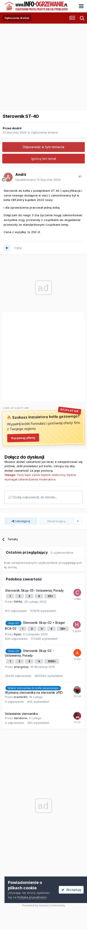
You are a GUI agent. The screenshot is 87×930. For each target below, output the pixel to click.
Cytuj (17, 248)
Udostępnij (21, 521)
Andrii (16, 128)
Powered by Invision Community (43, 905)
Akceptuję (71, 890)
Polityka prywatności (32, 897)
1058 (52, 661)
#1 (80, 176)
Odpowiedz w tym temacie (43, 147)
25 (50, 596)
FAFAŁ (18, 601)
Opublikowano (38, 179)
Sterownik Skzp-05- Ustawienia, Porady (34, 590)
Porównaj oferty (23, 438)
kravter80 (20, 697)
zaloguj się (61, 466)
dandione (20, 718)
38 (62, 628)
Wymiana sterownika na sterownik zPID (34, 692)
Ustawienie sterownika (21, 714)
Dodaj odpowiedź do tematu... (33, 497)
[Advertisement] (42, 66)
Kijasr (17, 634)
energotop (21, 667)
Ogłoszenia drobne (44, 132)
